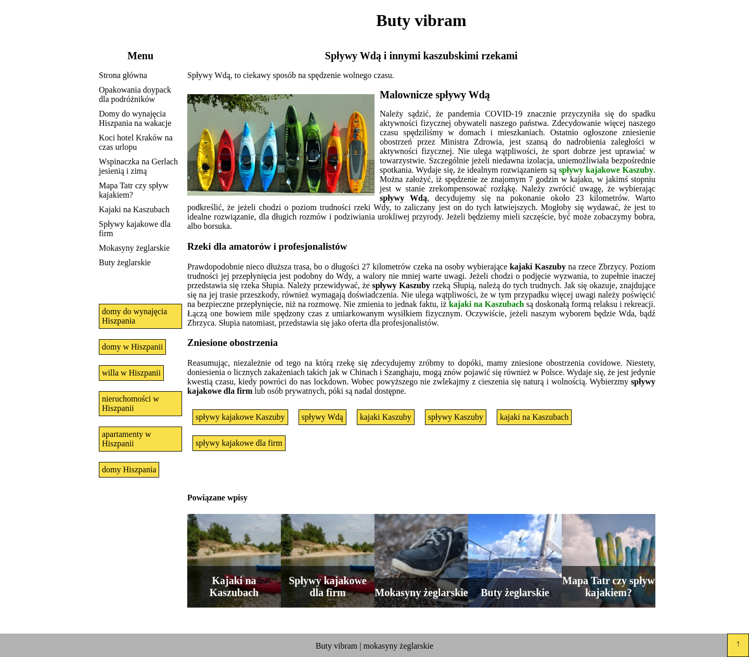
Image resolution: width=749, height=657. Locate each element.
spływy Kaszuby (455, 417)
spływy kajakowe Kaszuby (606, 169)
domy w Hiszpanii (132, 346)
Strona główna (123, 75)
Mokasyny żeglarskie (134, 247)
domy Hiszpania (129, 469)
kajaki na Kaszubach (486, 304)
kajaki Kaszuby (385, 417)
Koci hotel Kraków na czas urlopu (136, 142)
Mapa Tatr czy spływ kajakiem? (134, 190)
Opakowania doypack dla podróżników (135, 94)
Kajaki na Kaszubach (134, 209)
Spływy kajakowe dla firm (135, 229)
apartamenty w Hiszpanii (126, 439)
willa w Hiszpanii (131, 372)
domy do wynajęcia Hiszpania (134, 316)
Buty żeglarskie (125, 262)
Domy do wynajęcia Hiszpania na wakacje (135, 118)
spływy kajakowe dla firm (239, 443)
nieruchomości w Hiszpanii (130, 403)
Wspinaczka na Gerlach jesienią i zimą (138, 166)
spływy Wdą (322, 417)
